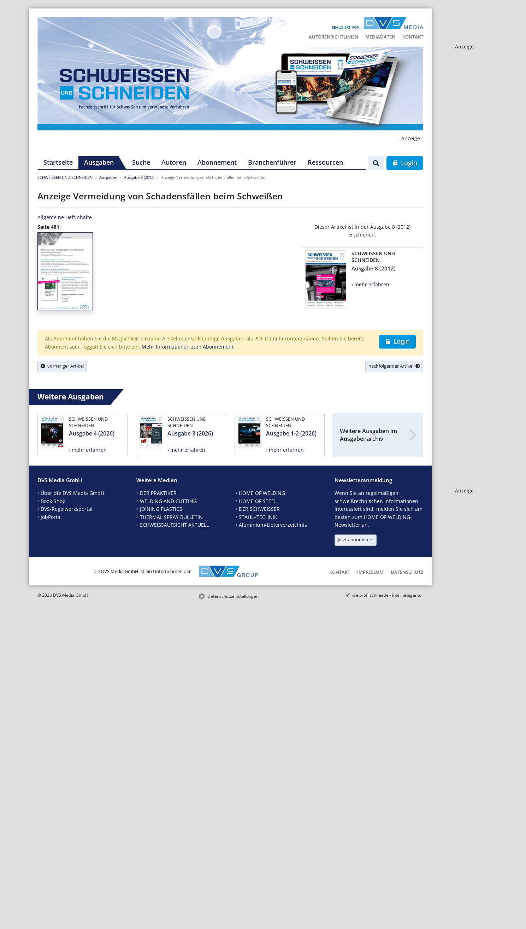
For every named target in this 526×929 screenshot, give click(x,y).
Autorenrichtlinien (333, 37)
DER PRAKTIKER (158, 493)
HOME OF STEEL (258, 501)
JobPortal (51, 517)
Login (404, 162)
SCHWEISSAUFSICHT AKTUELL (174, 524)
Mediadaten (380, 37)
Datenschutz (407, 572)
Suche (141, 162)
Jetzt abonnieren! (355, 539)
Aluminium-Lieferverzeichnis (273, 524)
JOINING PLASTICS (161, 509)
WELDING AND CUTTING (168, 501)
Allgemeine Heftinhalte (64, 217)
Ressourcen (325, 162)
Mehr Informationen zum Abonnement (188, 346)
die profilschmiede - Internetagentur (387, 595)
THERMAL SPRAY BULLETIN (171, 517)
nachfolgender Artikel (394, 366)
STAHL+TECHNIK (258, 517)
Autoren (173, 162)
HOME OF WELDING (262, 493)
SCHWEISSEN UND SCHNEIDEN (65, 177)
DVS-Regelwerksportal (67, 509)
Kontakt (412, 37)
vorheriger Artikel (62, 366)
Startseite (58, 162)
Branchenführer (272, 162)
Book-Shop (53, 501)
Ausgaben (99, 162)
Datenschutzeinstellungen (233, 596)
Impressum (370, 572)
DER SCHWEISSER (259, 509)
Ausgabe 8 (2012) (139, 177)
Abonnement (217, 162)
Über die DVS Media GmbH (72, 493)
